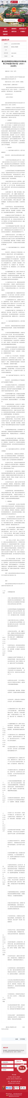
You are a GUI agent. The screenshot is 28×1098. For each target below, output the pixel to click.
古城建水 (22, 31)
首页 (5, 28)
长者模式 (14, 2)
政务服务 (5, 31)
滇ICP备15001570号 (17, 1093)
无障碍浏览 (22, 2)
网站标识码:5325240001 (14, 1096)
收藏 (16, 1039)
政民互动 (14, 31)
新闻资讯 (14, 28)
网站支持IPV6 (9, 1093)
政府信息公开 (22, 28)
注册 (7, 1)
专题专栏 (5, 34)
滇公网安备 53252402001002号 (14, 1095)
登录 (2, 1)
